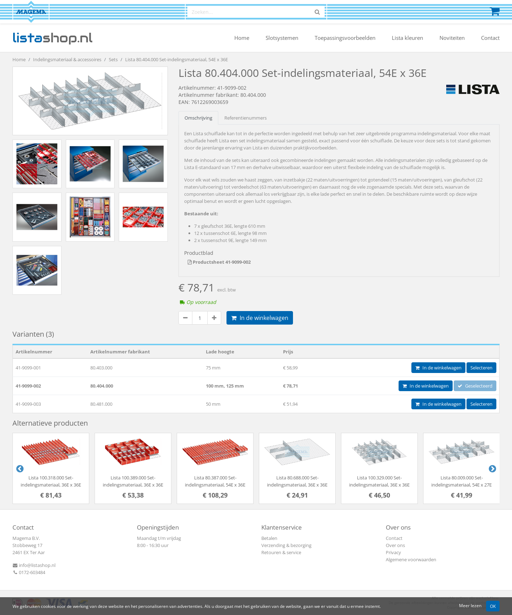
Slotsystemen (282, 37)
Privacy (393, 552)
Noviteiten (452, 37)
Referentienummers (245, 118)
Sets (113, 59)
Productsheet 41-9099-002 (219, 262)
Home (241, 37)
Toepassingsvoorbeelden (345, 37)
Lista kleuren (407, 37)
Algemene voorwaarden (411, 559)
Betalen (269, 538)
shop (52, 38)
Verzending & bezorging (286, 545)
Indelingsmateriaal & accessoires (67, 59)
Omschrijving (198, 118)
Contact (490, 37)
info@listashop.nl (33, 565)
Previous (19, 468)
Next (491, 468)
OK (493, 606)
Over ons (395, 545)
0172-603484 (28, 572)
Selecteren (481, 367)
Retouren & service (281, 552)
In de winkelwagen (259, 318)
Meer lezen (470, 605)
